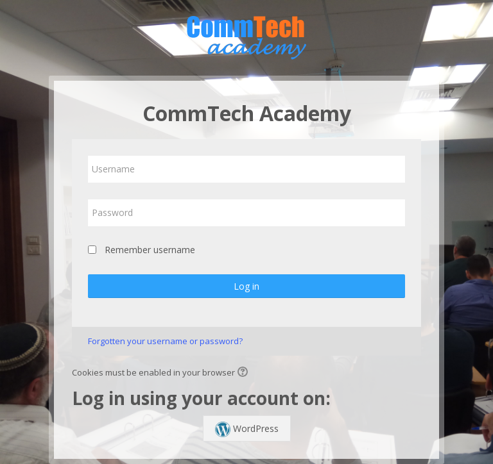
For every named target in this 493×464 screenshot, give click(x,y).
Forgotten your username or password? (165, 341)
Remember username (150, 250)
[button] (244, 373)
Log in (246, 286)
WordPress (247, 429)
